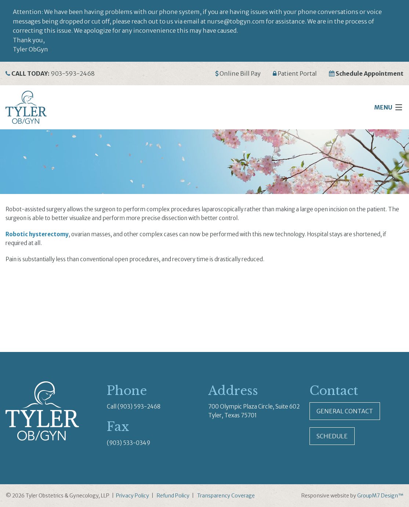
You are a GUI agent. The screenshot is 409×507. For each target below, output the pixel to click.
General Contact (344, 411)
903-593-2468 (73, 73)
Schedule (332, 436)
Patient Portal (297, 73)
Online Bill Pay (240, 73)
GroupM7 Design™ (380, 495)
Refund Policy (173, 495)
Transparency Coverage (226, 495)
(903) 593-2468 (138, 406)
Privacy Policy (132, 495)
